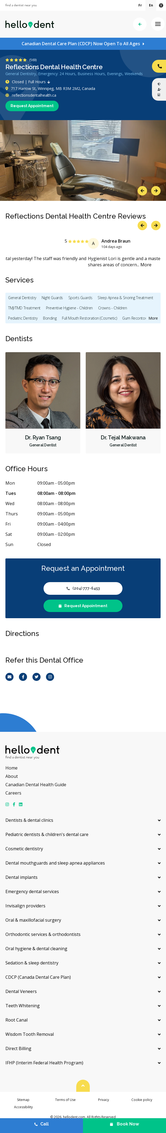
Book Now (124, 1124)
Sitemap (23, 1099)
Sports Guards (80, 297)
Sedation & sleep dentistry (31, 963)
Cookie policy (141, 1099)
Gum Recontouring (137, 318)
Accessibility (23, 1107)
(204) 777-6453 (83, 588)
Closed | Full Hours (29, 81)
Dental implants (21, 877)
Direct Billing (18, 1048)
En (151, 5)
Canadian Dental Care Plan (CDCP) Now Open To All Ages (81, 44)
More (53, 265)
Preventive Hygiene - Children (69, 307)
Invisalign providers (25, 906)
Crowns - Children (112, 307)
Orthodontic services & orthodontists (43, 934)
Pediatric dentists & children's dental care (46, 834)
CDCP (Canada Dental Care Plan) (38, 977)
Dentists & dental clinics (29, 820)
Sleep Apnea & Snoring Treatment (125, 297)
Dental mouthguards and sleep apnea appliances (55, 863)
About (11, 776)
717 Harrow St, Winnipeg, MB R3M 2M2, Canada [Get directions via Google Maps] (50, 88)
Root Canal (16, 1020)
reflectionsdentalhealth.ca (30, 95)
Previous (142, 190)
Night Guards (52, 297)
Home (11, 768)
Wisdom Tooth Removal (29, 1034)
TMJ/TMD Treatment (24, 307)
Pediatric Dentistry (23, 318)
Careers (13, 793)
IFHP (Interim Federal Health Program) (44, 1063)
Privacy (103, 1099)
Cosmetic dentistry (24, 849)
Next (156, 190)
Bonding (50, 318)
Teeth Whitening (22, 1006)
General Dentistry (22, 297)
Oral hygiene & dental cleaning (36, 949)
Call (41, 1124)
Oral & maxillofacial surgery (33, 920)
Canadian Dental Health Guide (35, 785)
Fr (140, 5)
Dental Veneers (21, 991)
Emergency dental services (32, 891)
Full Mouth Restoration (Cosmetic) (89, 318)
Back (139, 24)
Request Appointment (32, 106)
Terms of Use (65, 1099)
